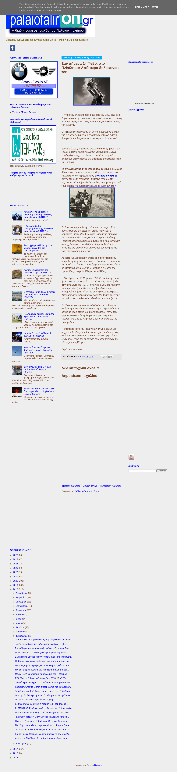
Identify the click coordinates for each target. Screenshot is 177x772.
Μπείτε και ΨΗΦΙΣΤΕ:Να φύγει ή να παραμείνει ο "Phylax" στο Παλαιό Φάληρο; (39, 391)
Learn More (142, 7)
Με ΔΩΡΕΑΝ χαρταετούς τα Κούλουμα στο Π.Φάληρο (41, 674)
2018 (16, 589)
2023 (16, 568)
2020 (16, 581)
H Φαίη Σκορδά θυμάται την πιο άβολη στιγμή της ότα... (42, 670)
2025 (16, 559)
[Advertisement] (92, 461)
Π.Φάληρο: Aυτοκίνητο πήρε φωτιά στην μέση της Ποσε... (43, 725)
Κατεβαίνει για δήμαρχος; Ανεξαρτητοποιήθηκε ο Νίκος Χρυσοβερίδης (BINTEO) (38, 214)
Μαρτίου (20, 632)
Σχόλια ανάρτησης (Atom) (87, 491)
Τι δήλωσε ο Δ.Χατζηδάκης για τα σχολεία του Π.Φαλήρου (43, 691)
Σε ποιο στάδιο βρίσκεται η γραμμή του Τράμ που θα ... (42, 704)
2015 (16, 753)
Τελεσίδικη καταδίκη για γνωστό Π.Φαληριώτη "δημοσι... (42, 717)
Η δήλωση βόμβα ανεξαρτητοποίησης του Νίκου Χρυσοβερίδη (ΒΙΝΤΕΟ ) (38, 228)
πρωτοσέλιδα (139, 103)
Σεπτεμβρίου (22, 606)
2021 (16, 576)
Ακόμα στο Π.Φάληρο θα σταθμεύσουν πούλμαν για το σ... (43, 738)
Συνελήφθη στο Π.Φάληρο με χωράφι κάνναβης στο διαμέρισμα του (38, 248)
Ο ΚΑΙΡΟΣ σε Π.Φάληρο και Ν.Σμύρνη (34, 700)
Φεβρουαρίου (22, 636)
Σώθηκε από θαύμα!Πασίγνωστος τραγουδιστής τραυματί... (44, 657)
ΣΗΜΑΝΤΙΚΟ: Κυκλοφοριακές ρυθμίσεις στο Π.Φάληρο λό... (44, 708)
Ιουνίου (19, 619)
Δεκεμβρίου (21, 593)
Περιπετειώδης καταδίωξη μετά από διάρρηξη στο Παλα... (43, 712)
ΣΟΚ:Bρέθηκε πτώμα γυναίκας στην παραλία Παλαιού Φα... (44, 639)
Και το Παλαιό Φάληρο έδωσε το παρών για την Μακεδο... (43, 734)
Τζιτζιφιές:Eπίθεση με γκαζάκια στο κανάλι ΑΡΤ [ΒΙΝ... (41, 644)
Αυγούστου (21, 610)
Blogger (98, 765)
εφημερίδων (150, 103)
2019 (16, 585)
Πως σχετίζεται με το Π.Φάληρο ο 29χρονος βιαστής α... (42, 721)
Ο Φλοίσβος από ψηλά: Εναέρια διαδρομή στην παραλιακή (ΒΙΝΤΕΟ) (39, 294)
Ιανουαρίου (21, 743)
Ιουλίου (19, 614)
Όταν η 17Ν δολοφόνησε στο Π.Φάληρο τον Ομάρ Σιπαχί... (43, 695)
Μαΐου (19, 623)
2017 (16, 749)
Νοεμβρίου (21, 597)
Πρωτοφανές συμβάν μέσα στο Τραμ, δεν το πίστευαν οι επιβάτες (39, 316)
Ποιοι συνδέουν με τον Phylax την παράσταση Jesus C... (42, 652)
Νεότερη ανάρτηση (71, 486)
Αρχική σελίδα (90, 486)
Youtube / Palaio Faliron (24, 112)
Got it (154, 7)
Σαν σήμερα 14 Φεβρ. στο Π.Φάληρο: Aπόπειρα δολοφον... (44, 682)
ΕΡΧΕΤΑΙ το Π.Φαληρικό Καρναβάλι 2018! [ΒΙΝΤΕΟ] (40, 678)
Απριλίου (20, 627)
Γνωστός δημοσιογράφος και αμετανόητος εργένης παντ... (43, 665)
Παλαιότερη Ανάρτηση (110, 486)
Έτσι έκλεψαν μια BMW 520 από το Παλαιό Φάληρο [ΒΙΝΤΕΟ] (37, 369)
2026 (16, 555)
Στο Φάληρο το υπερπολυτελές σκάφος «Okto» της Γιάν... (43, 648)
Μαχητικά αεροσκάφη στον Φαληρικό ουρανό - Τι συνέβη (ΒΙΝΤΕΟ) (38, 350)
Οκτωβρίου (21, 602)
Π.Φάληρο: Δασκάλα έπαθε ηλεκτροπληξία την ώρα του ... (43, 661)
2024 (16, 564)
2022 (16, 572)
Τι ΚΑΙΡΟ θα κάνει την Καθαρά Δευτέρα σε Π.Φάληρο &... (43, 729)
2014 (16, 757)
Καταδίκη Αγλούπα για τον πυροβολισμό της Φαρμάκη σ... (43, 687)
